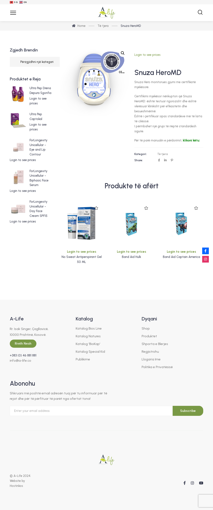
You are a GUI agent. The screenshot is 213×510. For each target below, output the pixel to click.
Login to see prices (147, 55)
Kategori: (140, 154)
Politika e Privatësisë (157, 367)
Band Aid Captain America (181, 257)
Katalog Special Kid (90, 352)
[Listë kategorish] (37, 62)
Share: (138, 160)
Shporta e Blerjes (155, 344)
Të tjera (162, 154)
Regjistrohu (150, 352)
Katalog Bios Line (89, 328)
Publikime (83, 359)
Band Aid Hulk (131, 257)
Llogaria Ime (151, 359)
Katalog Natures (88, 336)
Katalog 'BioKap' (88, 344)
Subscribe (188, 411)
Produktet (149, 336)
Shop (146, 328)
